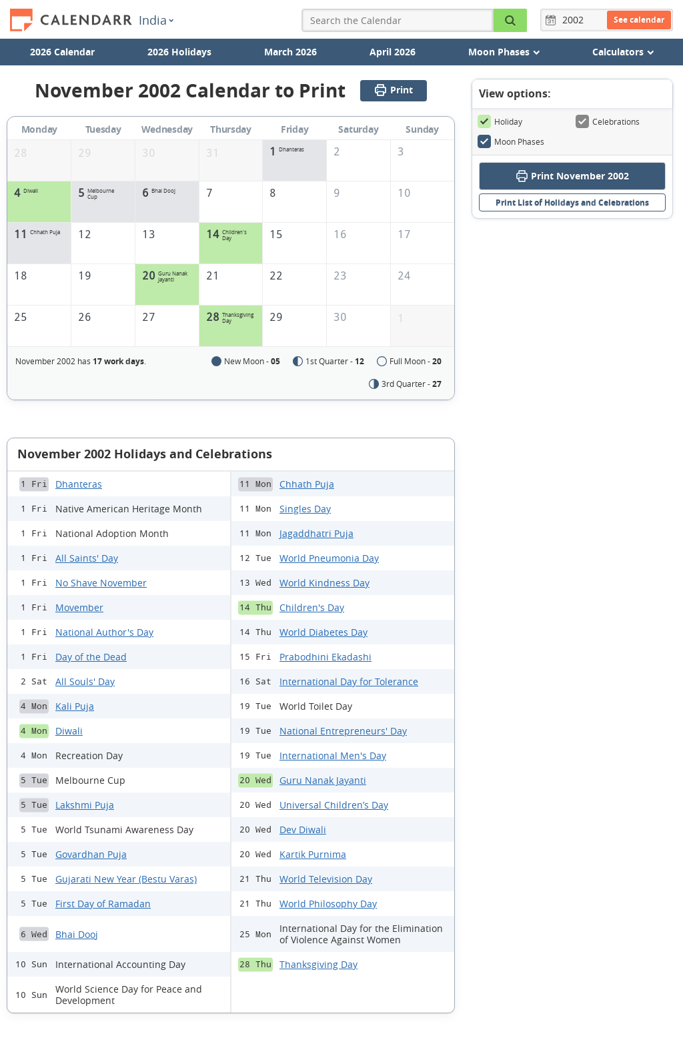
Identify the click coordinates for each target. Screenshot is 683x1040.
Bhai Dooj (76, 934)
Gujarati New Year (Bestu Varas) (126, 879)
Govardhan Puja (91, 854)
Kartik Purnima (312, 854)
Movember (79, 607)
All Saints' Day (86, 558)
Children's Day (311, 607)
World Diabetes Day (323, 632)
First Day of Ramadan (103, 903)
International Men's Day (332, 755)
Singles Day (305, 508)
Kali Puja (74, 706)
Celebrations (608, 121)
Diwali (69, 730)
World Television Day (325, 879)
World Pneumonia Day (329, 558)
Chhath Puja (306, 484)
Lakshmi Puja (84, 805)
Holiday (500, 121)
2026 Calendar (62, 51)
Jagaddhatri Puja (316, 533)
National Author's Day (104, 632)
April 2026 (393, 51)
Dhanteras (78, 484)
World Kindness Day (324, 582)
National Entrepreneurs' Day (343, 730)
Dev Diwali (302, 829)
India (156, 20)
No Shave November (101, 582)
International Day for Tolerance (348, 681)
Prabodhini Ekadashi (325, 656)
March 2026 (290, 51)
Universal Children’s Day (333, 805)
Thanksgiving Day (318, 964)
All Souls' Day (85, 681)
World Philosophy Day (328, 903)
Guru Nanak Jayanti (322, 780)
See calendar (639, 19)
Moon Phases (511, 141)
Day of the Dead (91, 656)
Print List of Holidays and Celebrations (572, 202)
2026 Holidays (179, 51)
